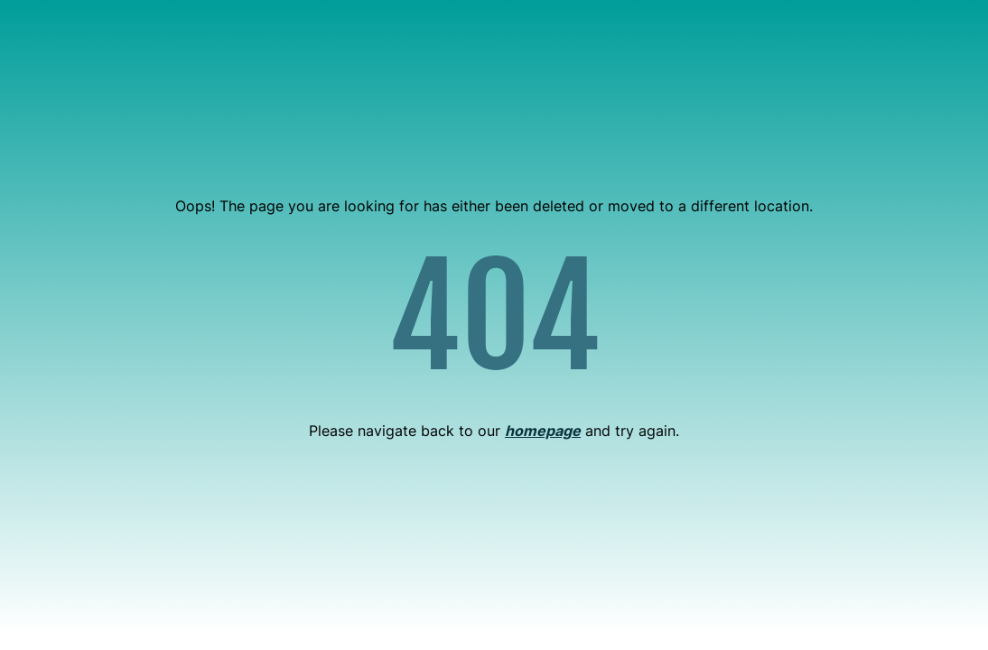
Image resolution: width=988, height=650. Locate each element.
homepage (543, 431)
